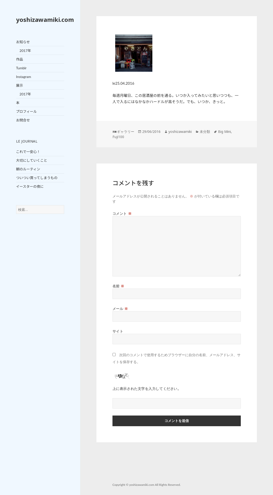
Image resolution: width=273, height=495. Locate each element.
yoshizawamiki (180, 131)
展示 (19, 85)
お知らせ (23, 42)
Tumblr (21, 68)
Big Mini (224, 131)
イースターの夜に (30, 186)
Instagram (23, 77)
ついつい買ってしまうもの (36, 178)
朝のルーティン (28, 169)
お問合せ (23, 120)
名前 (118, 286)
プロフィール (26, 111)
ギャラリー (125, 131)
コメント (122, 213)
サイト (117, 331)
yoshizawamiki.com (45, 19)
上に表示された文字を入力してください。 (146, 388)
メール (120, 308)
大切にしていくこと (31, 160)
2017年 (25, 50)
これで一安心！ (28, 152)
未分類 (205, 131)
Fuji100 (118, 136)
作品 (19, 59)
